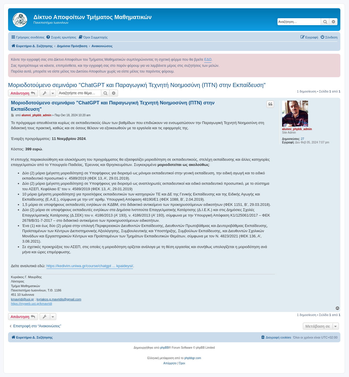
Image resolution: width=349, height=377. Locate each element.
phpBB (164, 347)
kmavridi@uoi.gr (22, 299)
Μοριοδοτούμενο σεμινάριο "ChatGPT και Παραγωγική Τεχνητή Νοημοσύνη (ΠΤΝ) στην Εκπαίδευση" (137, 85)
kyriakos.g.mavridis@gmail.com (59, 299)
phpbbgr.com (192, 358)
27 (302, 139)
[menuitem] (61, 37)
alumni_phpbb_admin (297, 129)
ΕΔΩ (207, 60)
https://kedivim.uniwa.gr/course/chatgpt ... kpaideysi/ (89, 266)
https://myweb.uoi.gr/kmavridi (31, 303)
